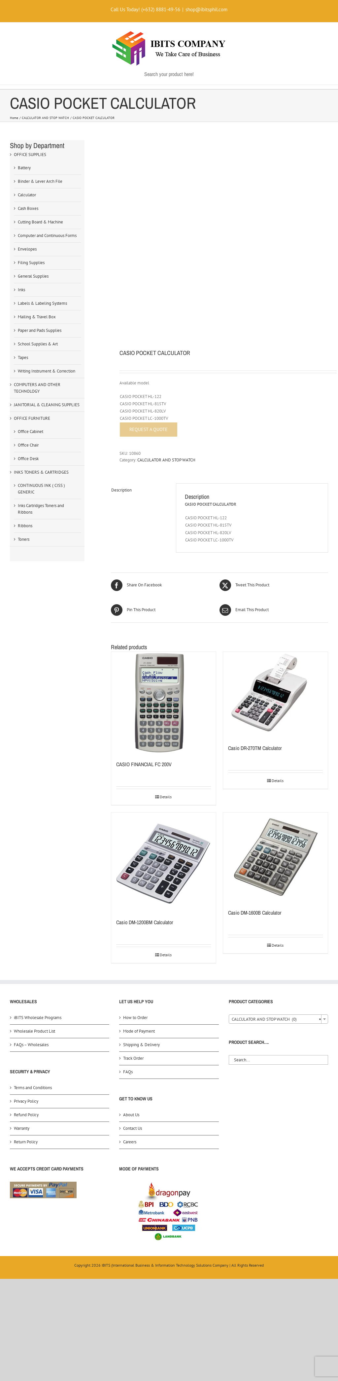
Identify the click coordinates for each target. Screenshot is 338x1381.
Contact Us (132, 1128)
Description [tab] (121, 490)
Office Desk (28, 458)
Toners (23, 539)
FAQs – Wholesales (31, 1044)
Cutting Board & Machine (40, 222)
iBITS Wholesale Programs (37, 1017)
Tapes (23, 357)
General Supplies (33, 276)
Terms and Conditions (33, 1087)
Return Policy (26, 1142)
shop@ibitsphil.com (206, 9)
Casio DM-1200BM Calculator (144, 922)
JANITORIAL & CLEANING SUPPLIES (47, 405)
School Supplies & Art (38, 344)
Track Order (133, 1058)
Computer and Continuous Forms (47, 235)
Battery (24, 168)
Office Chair (28, 445)
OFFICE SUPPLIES (30, 154)
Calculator (27, 195)
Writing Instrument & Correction (46, 371)
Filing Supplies (31, 262)
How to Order (135, 1017)
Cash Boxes (28, 208)
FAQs (128, 1072)
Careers (129, 1142)
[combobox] (278, 1019)
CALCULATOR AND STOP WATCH (166, 460)
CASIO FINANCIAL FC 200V (144, 764)
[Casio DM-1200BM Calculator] (163, 862)
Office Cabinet (30, 431)
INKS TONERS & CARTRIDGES (41, 472)
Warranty (21, 1128)
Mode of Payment (139, 1031)
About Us (131, 1115)
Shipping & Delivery (141, 1044)
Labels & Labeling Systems (42, 303)
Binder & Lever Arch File (40, 181)
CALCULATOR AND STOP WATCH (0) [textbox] (276, 1019)
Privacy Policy (26, 1101)
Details (166, 796)
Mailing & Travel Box (37, 317)
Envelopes (27, 249)
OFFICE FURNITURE (32, 418)
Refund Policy (26, 1115)
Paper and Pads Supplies (39, 330)
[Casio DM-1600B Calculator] (275, 857)
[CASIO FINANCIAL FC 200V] (163, 703)
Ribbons (25, 526)
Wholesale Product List (34, 1031)
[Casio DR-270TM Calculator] (275, 694)
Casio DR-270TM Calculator (255, 748)
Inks (21, 290)
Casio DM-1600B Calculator (254, 912)
